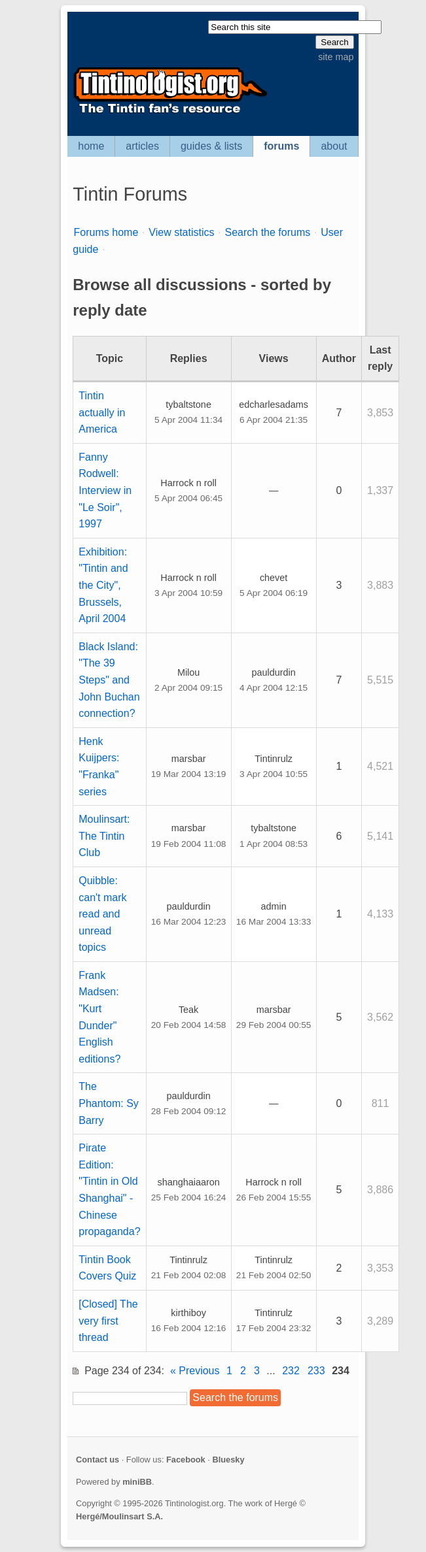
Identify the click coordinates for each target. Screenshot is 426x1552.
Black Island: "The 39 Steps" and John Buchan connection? (109, 680)
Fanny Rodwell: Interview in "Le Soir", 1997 (105, 490)
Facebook (185, 1459)
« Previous (195, 1370)
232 (291, 1370)
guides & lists (211, 146)
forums (281, 146)
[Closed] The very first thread (108, 1320)
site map (335, 57)
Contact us (97, 1459)
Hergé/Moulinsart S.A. (119, 1516)
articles (142, 146)
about (334, 146)
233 (316, 1370)
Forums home (106, 232)
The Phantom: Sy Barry (109, 1103)
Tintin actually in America (102, 412)
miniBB (137, 1482)
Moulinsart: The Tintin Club (104, 836)
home (91, 146)
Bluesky (228, 1459)
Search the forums (268, 232)
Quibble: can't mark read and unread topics (102, 914)
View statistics (181, 232)
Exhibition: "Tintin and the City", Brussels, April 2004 (103, 585)
